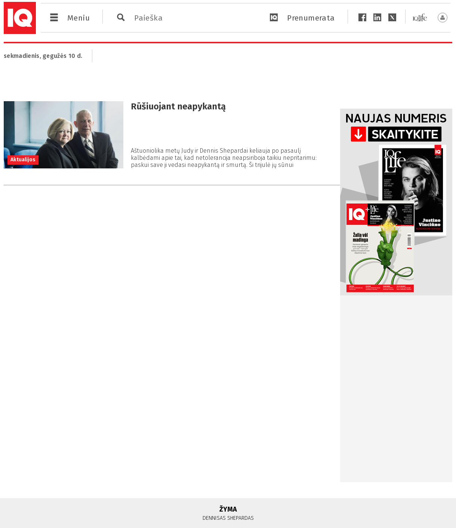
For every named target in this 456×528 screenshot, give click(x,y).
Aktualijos (23, 159)
